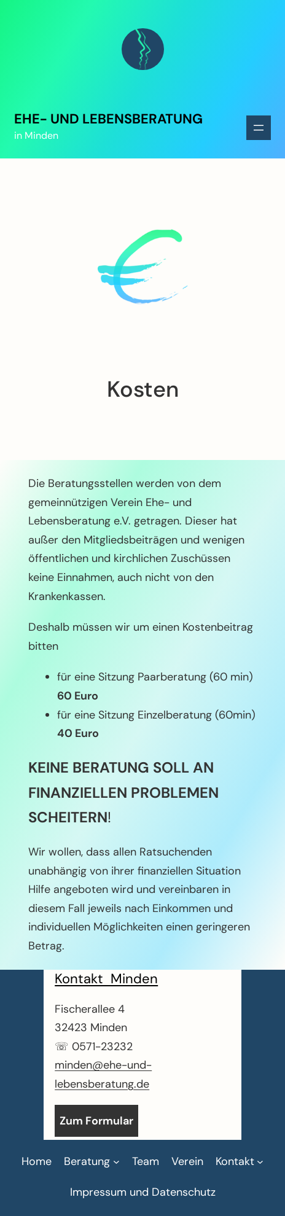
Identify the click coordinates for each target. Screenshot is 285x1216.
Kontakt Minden (106, 979)
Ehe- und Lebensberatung (108, 119)
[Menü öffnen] (258, 127)
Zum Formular (96, 1120)
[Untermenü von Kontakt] (240, 1161)
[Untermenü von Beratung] (91, 1161)
